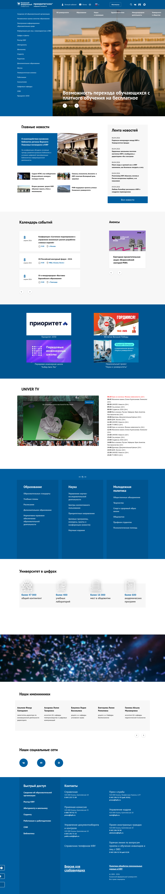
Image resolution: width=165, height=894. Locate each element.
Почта (83, 4)
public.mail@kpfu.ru (72, 836)
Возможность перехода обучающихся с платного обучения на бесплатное (106, 95)
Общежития (118, 516)
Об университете (62, 12)
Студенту (20, 54)
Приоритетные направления (82, 513)
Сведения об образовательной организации (33, 14)
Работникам (21, 77)
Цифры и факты (23, 35)
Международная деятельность (138, 13)
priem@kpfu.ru (70, 815)
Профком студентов (122, 522)
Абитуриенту (22, 45)
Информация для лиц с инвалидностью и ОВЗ (34, 31)
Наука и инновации (98, 13)
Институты (115, 4)
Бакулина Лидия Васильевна (78, 709)
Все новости (127, 199)
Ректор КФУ (21, 40)
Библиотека (29, 833)
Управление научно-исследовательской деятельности (78, 496)
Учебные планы (31, 499)
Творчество (118, 502)
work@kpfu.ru (114, 815)
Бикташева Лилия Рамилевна (106, 709)
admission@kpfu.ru (116, 833)
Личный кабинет (69, 4)
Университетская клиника (26, 73)
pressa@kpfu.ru (115, 800)
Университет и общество (156, 13)
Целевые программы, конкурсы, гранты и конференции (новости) (79, 522)
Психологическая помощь (125, 527)
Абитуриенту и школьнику (36, 808)
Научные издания (77, 530)
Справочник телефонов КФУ (80, 845)
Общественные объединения (126, 497)
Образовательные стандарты (37, 493)
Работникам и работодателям (37, 820)
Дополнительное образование (28, 63)
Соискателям (22, 82)
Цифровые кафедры (24, 86)
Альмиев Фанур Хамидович (24, 709)
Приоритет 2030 (23, 96)
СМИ (19, 91)
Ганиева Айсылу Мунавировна (132, 709)
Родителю (21, 59)
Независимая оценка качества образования (33, 19)
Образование (81, 12)
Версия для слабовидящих (75, 868)
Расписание (29, 504)
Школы (19, 68)
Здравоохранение (117, 12)
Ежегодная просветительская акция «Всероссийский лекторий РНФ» (126, 259)
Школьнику (21, 49)
